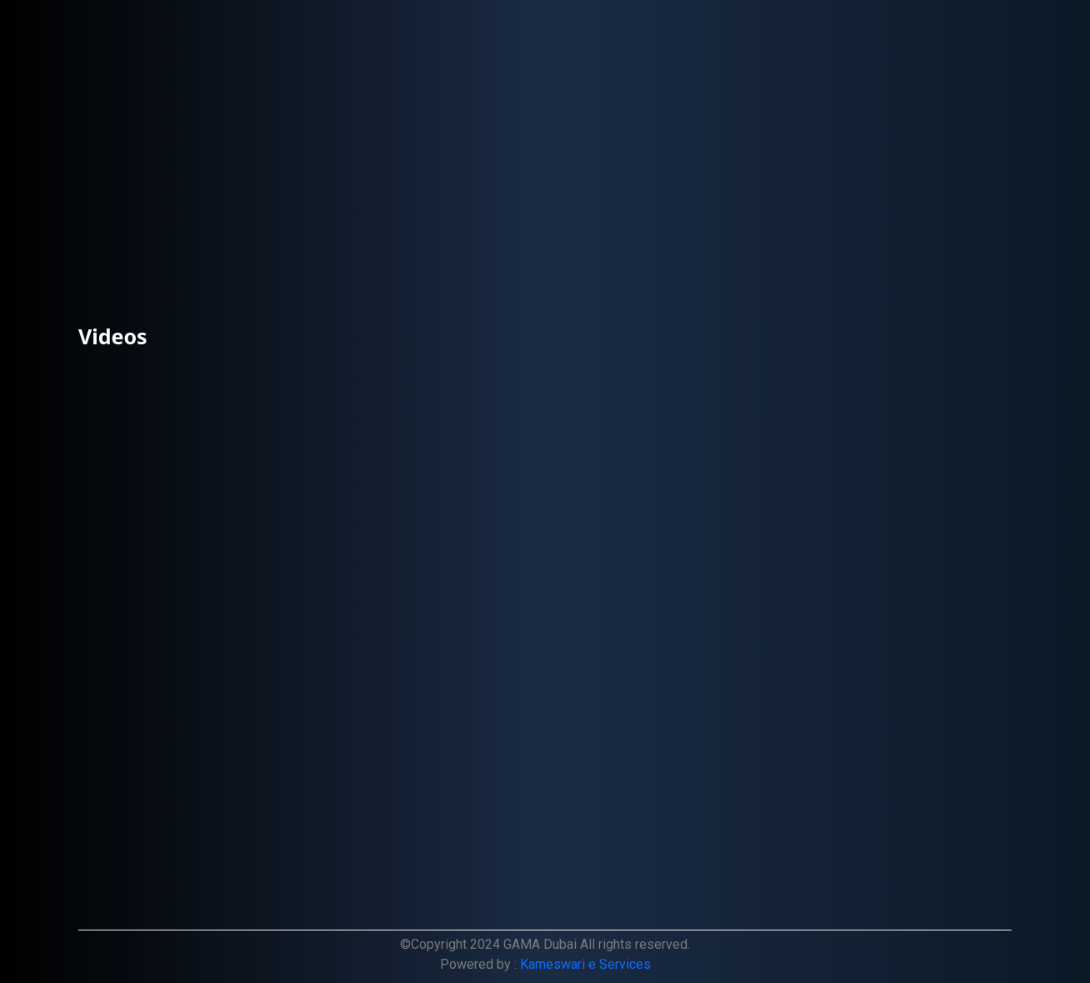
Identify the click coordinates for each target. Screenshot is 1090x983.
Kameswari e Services (585, 964)
